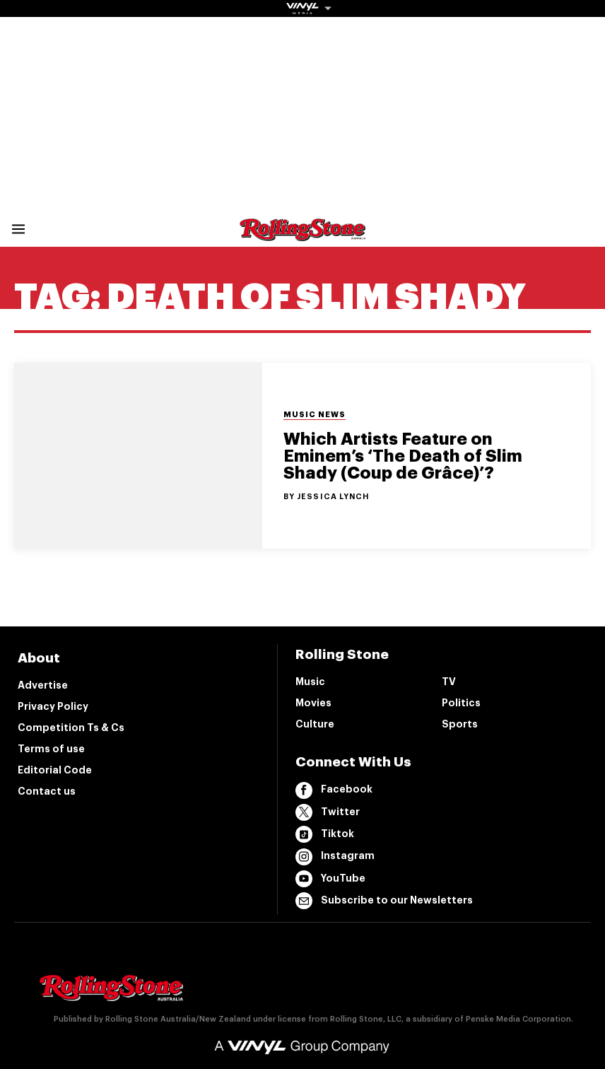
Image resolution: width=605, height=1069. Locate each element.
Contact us (47, 791)
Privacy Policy (53, 706)
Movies (313, 703)
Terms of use (51, 749)
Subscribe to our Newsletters (384, 900)
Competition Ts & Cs (71, 727)
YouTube (330, 878)
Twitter (327, 812)
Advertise (43, 685)
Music (310, 682)
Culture (314, 724)
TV (449, 682)
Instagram (335, 856)
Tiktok (324, 834)
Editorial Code (55, 770)
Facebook (333, 790)
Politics (461, 703)
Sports (460, 724)
